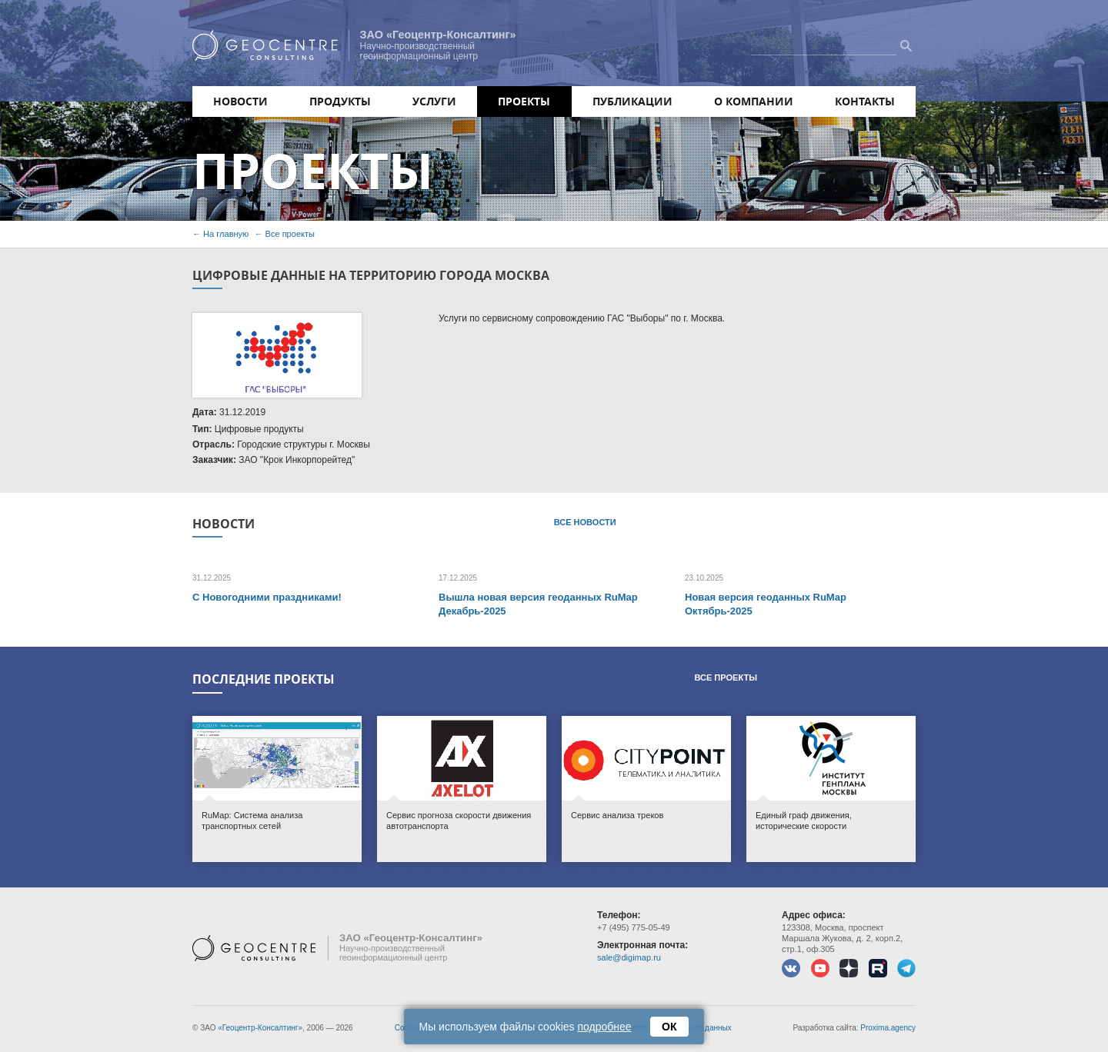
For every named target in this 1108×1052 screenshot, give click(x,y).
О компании (753, 101)
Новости (240, 101)
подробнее (605, 1026)
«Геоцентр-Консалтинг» (260, 1028)
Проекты (524, 101)
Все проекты (290, 233)
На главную (226, 233)
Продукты (340, 101)
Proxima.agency (888, 1028)
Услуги (434, 101)
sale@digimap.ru (629, 957)
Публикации (632, 101)
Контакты (865, 101)
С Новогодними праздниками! (267, 597)
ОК (669, 1026)
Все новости (585, 522)
